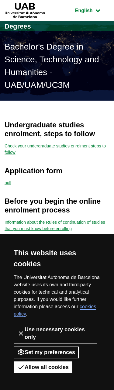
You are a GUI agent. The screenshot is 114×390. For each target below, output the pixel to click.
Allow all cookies (43, 367)
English (92, 10)
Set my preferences (46, 352)
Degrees (18, 26)
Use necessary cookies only (51, 333)
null (8, 182)
